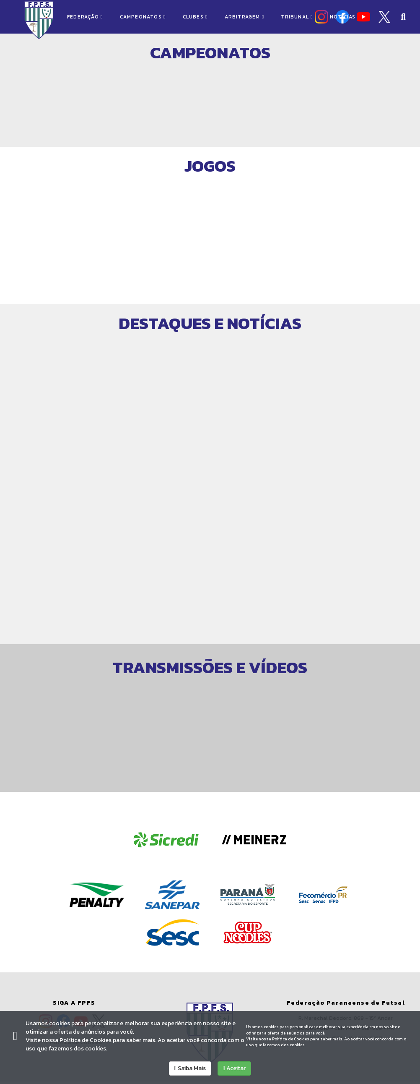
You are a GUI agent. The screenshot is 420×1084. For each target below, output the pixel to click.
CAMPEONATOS (143, 17)
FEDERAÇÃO (85, 17)
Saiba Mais (190, 1068)
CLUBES (195, 17)
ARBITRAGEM (244, 17)
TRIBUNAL (297, 17)
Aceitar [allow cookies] (234, 1068)
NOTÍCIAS (343, 17)
